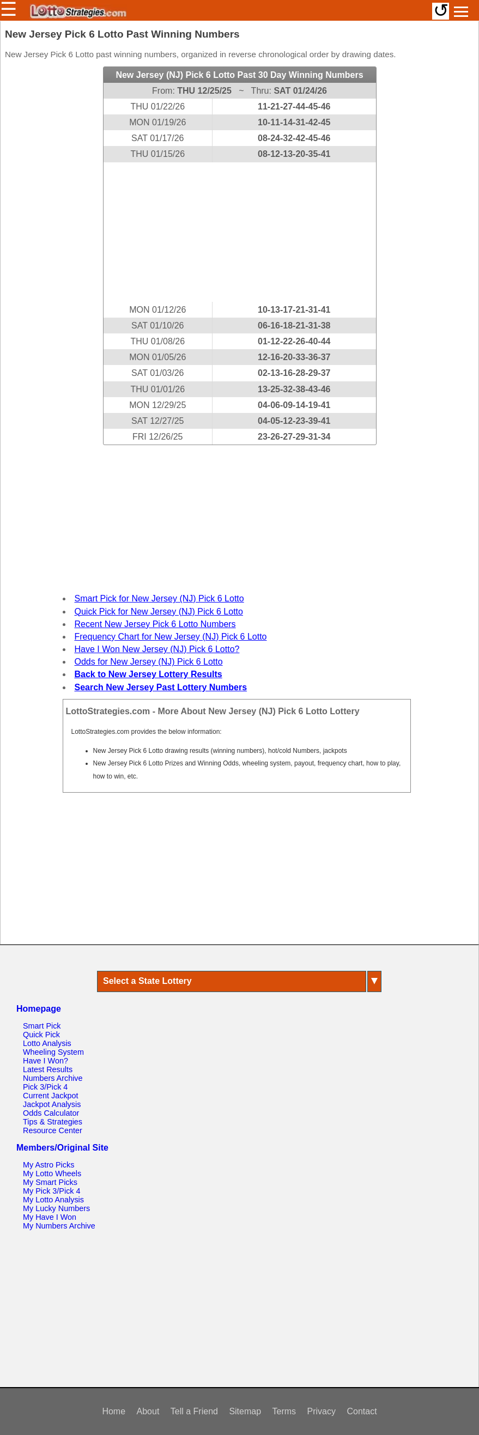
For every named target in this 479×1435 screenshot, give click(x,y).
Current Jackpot (50, 1095)
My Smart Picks (50, 1182)
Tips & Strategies (52, 1121)
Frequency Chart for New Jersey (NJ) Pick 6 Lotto (171, 636)
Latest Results (47, 1069)
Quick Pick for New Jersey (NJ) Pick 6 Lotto (159, 611)
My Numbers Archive (59, 1225)
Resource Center (52, 1130)
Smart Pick (42, 1025)
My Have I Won (49, 1217)
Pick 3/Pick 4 (45, 1087)
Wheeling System (53, 1052)
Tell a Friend (194, 1411)
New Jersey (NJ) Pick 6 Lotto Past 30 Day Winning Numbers (239, 75)
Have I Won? (45, 1060)
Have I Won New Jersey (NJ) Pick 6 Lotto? (157, 649)
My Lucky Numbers (56, 1208)
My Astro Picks (48, 1164)
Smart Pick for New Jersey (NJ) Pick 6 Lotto (159, 598)
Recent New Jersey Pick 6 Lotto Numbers (155, 624)
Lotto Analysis (47, 1043)
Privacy (321, 1411)
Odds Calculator (51, 1113)
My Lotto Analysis (53, 1199)
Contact (362, 1411)
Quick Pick (41, 1034)
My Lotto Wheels (52, 1173)
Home (113, 1411)
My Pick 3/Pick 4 (52, 1191)
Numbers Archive (53, 1078)
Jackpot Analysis (52, 1104)
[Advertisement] (240, 232)
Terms (284, 1411)
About (148, 1411)
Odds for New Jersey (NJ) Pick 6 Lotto (149, 661)
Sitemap (245, 1411)
